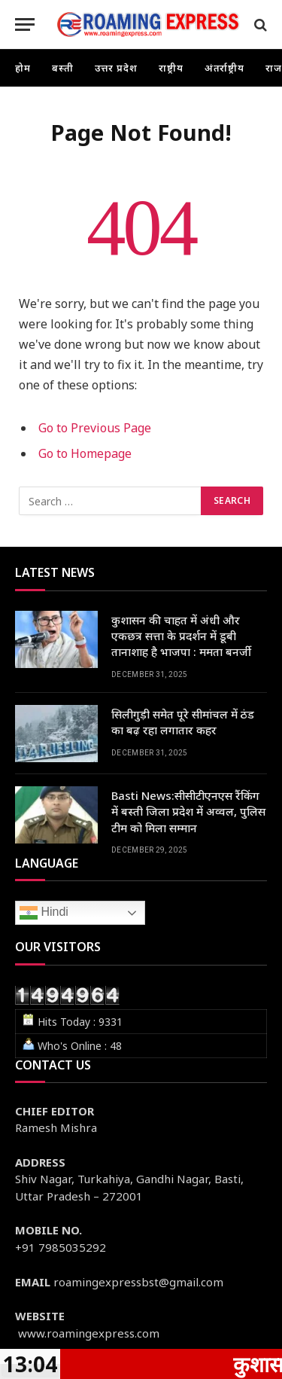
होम (23, 68)
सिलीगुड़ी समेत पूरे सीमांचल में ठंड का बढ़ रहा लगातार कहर (182, 721)
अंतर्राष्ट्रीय (225, 68)
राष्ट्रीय (171, 68)
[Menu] (25, 24)
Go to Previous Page (94, 427)
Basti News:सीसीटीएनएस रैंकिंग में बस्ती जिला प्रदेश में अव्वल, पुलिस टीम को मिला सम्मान (188, 811)
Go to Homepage (85, 453)
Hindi (44, 913)
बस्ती (63, 68)
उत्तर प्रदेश (116, 68)
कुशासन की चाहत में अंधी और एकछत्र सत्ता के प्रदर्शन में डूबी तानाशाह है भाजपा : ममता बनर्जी (181, 636)
